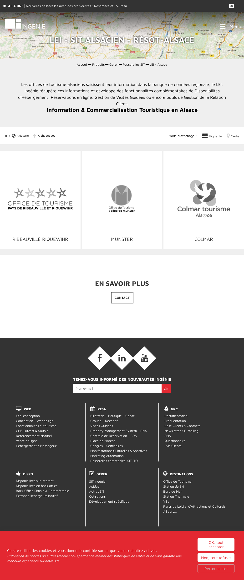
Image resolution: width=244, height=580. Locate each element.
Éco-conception (28, 416)
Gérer (102, 474)
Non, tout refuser (216, 573)
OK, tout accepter (216, 559)
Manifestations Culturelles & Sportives (118, 451)
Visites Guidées (101, 426)
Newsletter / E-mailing (181, 431)
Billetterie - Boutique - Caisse (112, 416)
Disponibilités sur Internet (35, 481)
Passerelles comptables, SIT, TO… (115, 461)
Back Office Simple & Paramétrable (42, 491)
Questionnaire (174, 441)
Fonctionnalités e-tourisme (36, 426)
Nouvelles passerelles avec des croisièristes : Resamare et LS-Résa (76, 6)
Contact (122, 298)
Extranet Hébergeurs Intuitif (37, 496)
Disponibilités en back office (37, 486)
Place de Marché (103, 441)
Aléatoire (23, 135)
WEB (27, 409)
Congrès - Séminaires (106, 446)
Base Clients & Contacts (182, 426)
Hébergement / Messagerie (36, 446)
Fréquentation (175, 421)
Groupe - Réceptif (104, 421)
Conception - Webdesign (34, 421)
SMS (167, 436)
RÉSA (101, 409)
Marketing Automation (107, 456)
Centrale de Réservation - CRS (113, 436)
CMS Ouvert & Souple (32, 431)
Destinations (181, 474)
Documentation (176, 416)
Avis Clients (172, 446)
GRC (174, 409)
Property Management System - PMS (118, 431)
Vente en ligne (27, 441)
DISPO (28, 474)
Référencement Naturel (34, 436)
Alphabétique (47, 135)
